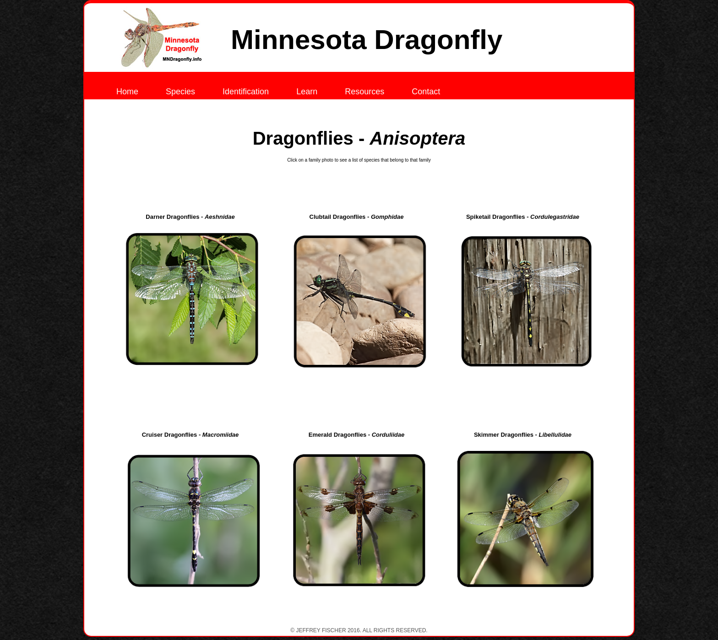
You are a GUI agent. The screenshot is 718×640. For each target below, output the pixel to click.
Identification (246, 91)
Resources (364, 91)
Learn (306, 91)
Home (127, 91)
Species (180, 91)
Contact (426, 91)
